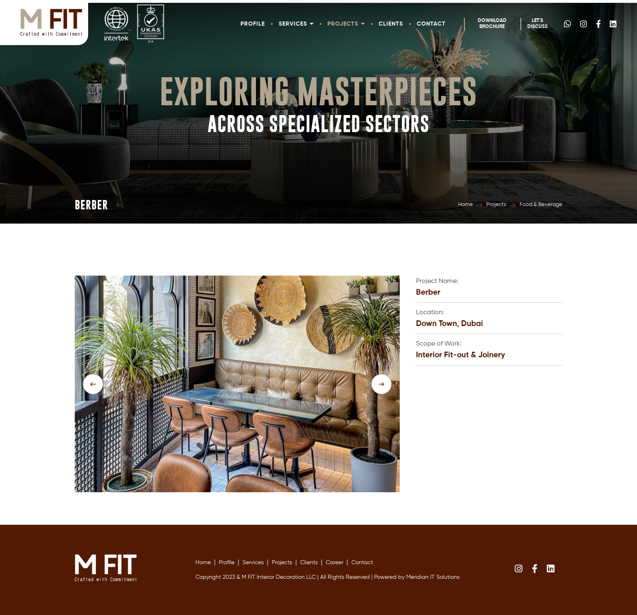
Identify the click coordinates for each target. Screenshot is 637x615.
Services (296, 24)
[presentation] (93, 384)
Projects (346, 24)
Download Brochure (492, 23)
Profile (252, 24)
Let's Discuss (537, 23)
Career (334, 562)
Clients (391, 24)
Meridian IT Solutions (432, 577)
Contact (431, 24)
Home (465, 204)
